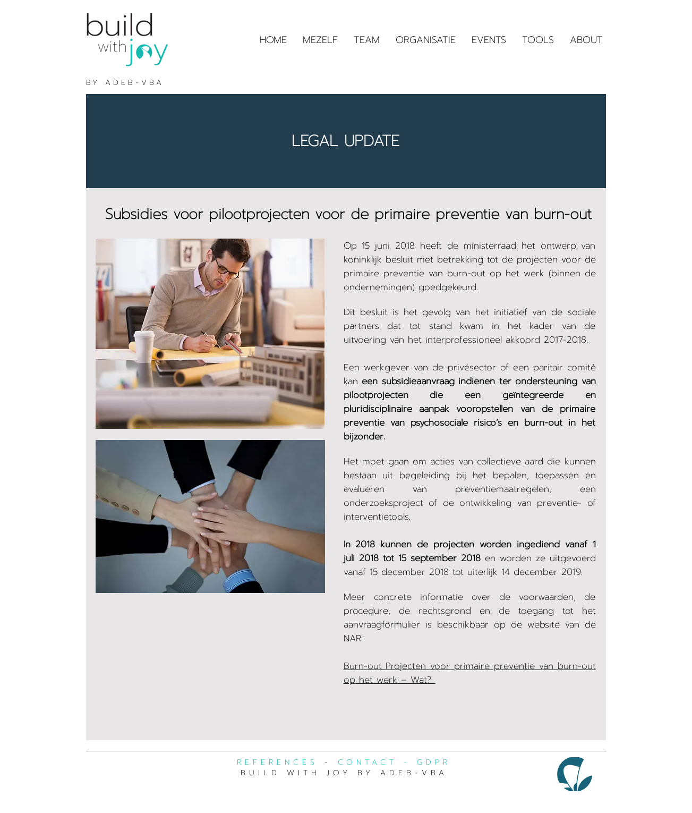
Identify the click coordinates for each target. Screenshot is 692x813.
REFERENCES (277, 762)
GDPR (434, 762)
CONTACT (367, 762)
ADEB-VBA (134, 82)
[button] (538, 40)
